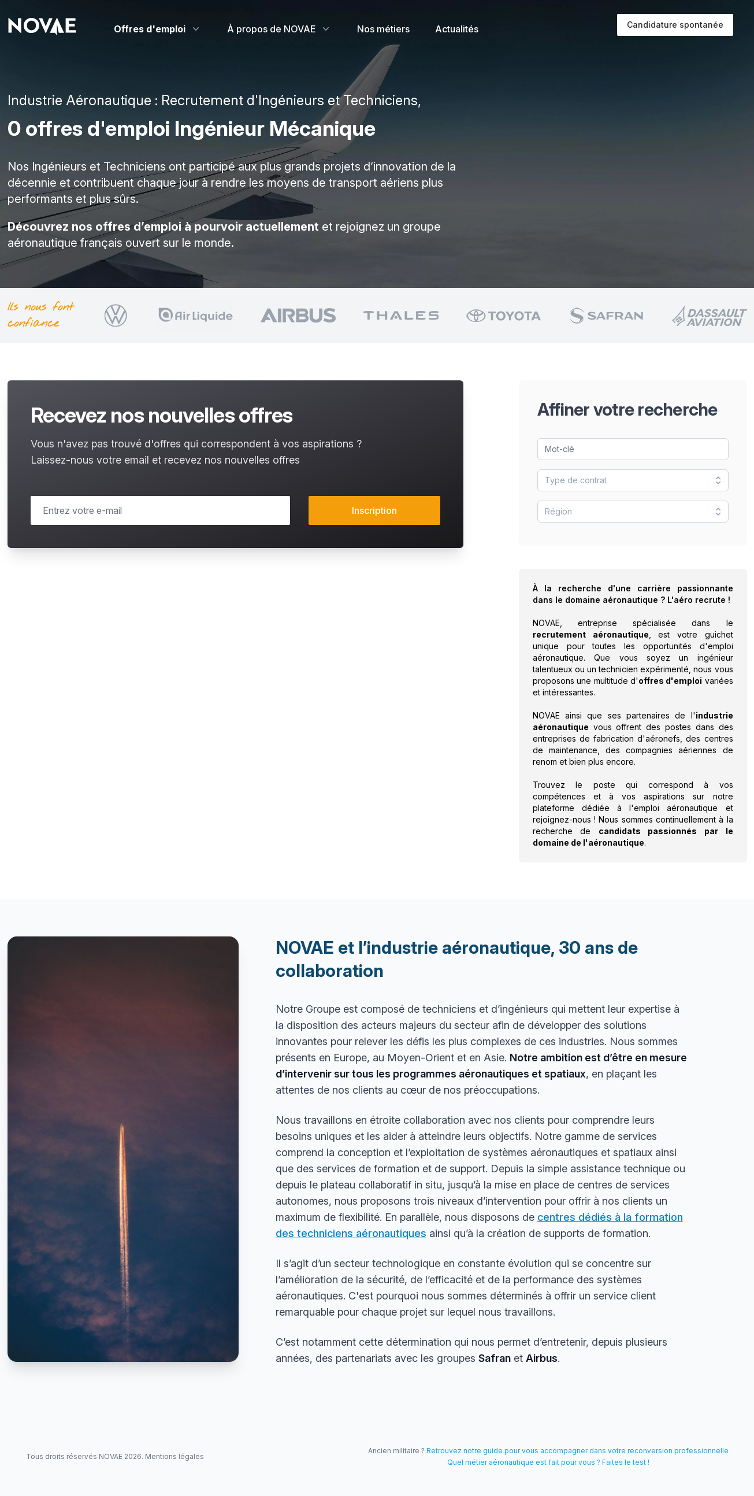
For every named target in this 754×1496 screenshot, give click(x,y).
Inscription (374, 510)
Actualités (456, 29)
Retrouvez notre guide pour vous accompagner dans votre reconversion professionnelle (577, 1450)
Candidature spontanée (675, 24)
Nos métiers (383, 29)
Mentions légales (174, 1456)
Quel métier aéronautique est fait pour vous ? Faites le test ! (548, 1462)
